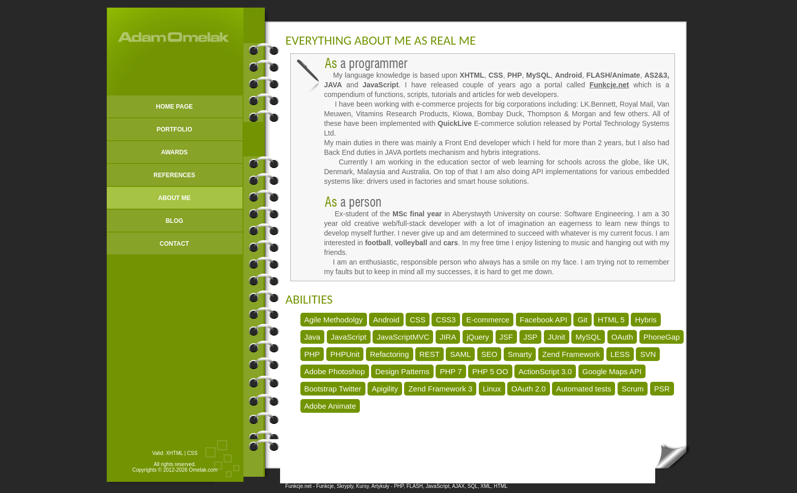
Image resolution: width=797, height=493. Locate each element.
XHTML (174, 453)
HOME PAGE (174, 106)
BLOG (174, 220)
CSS (192, 453)
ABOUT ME (174, 198)
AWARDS (174, 152)
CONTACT (174, 243)
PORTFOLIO (174, 129)
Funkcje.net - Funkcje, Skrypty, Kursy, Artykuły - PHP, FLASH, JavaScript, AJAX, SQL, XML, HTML (396, 486)
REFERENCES (174, 175)
